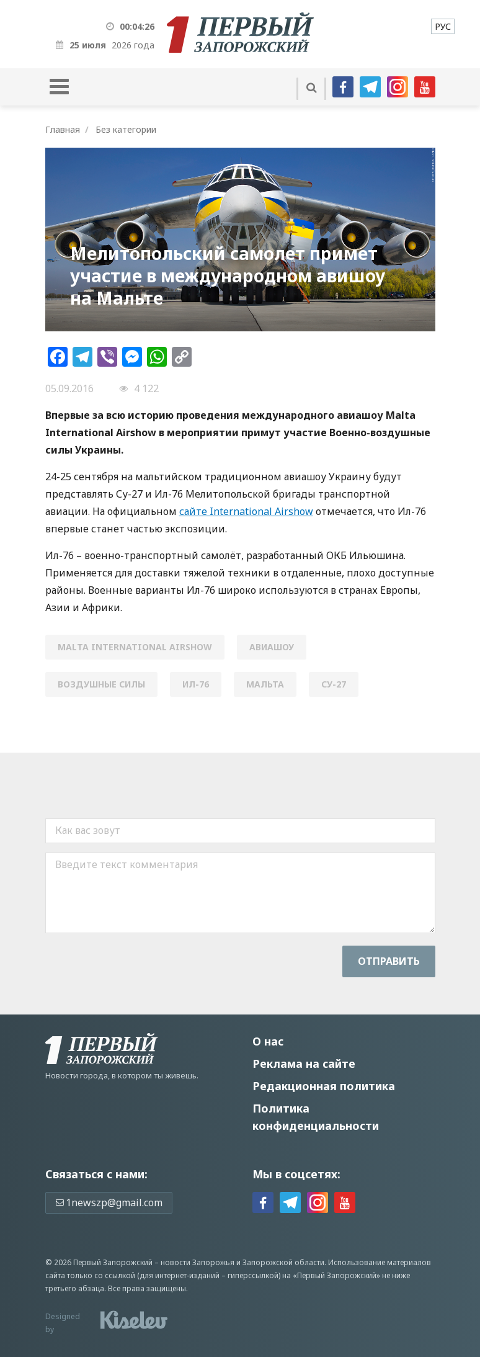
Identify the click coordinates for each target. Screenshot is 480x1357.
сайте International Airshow (246, 511)
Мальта (265, 684)
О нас (267, 1041)
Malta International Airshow (135, 647)
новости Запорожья (197, 1262)
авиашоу (271, 647)
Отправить (389, 961)
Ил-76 (195, 684)
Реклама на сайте (303, 1063)
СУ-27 (333, 684)
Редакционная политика (323, 1085)
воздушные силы (101, 684)
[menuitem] (443, 26)
